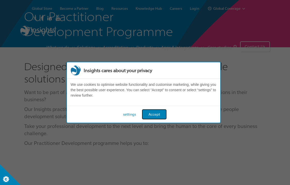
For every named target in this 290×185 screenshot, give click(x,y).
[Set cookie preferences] (10, 174)
